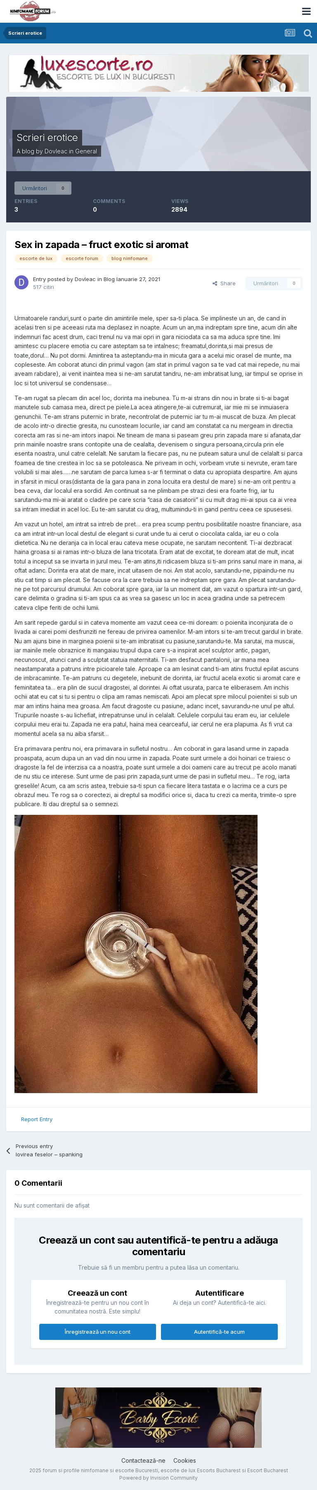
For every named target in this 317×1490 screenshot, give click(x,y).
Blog (109, 279)
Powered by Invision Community (158, 1478)
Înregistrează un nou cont (97, 1331)
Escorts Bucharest (219, 1470)
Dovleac (56, 151)
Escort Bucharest (267, 1470)
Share (224, 283)
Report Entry (36, 1119)
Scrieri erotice (47, 137)
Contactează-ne (143, 1460)
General (86, 151)
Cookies (184, 1460)
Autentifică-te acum (219, 1331)
